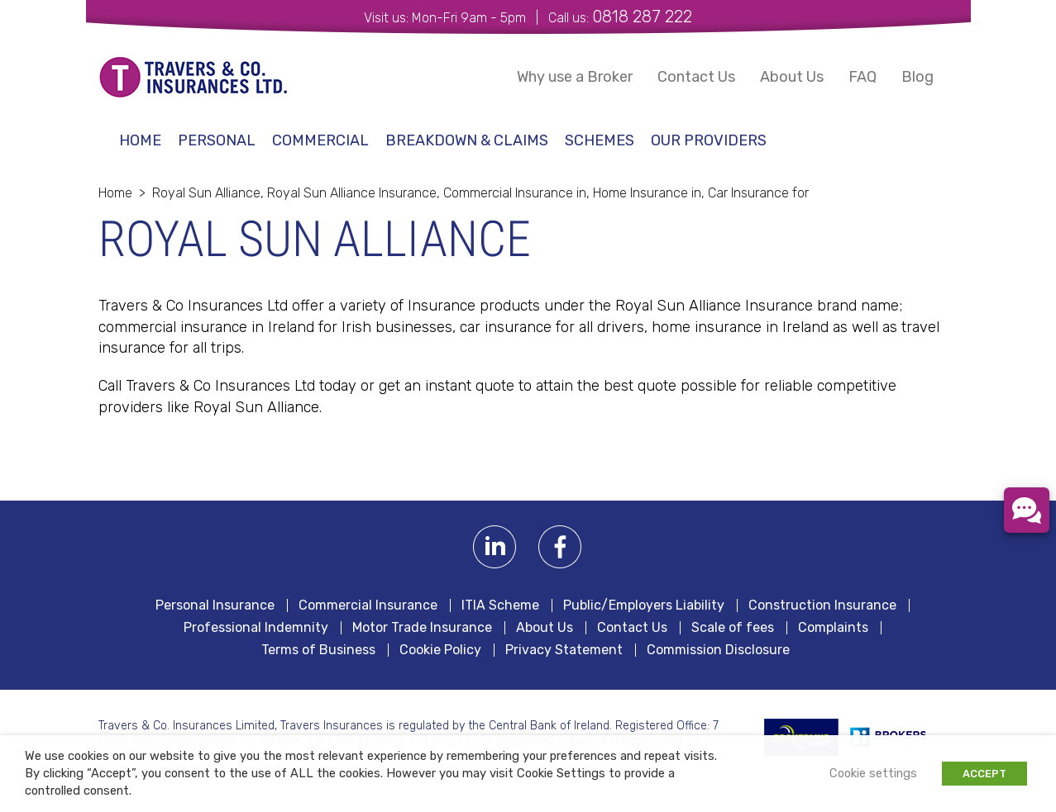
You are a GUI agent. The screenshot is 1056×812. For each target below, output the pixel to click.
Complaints (833, 627)
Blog (917, 77)
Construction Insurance (822, 605)
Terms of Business (318, 650)
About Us (792, 77)
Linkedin (495, 547)
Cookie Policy (440, 650)
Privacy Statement (564, 650)
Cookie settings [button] (873, 773)
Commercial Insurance (368, 605)
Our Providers (709, 140)
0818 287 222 (642, 16)
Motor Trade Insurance (422, 627)
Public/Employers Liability (643, 605)
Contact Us (696, 77)
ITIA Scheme (500, 605)
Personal (217, 140)
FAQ (862, 77)
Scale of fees (732, 627)
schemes (599, 140)
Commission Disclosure (718, 650)
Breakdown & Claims (466, 140)
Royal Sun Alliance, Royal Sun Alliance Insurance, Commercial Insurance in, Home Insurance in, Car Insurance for (480, 193)
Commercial (320, 140)
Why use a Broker (575, 77)
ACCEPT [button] (984, 773)
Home (140, 140)
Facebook (560, 547)
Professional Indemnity (256, 627)
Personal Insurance (215, 605)
